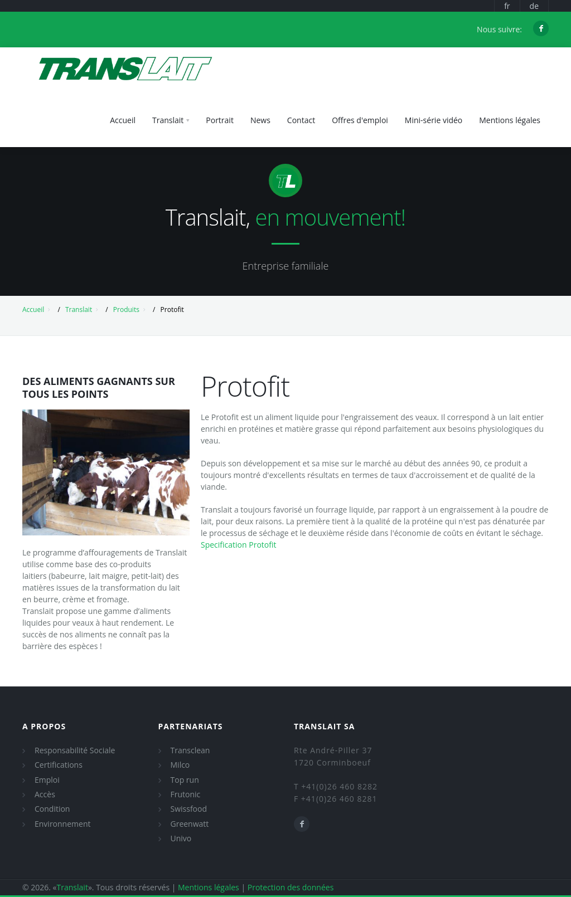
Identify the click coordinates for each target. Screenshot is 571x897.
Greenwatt (190, 823)
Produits (126, 309)
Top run (185, 779)
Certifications (59, 764)
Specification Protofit (238, 544)
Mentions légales (208, 887)
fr (507, 6)
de (534, 6)
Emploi (47, 779)
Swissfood (189, 808)
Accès (45, 794)
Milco (180, 764)
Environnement (62, 823)
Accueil (33, 309)
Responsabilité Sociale (75, 750)
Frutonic (186, 794)
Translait (78, 309)
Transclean (190, 750)
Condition (52, 808)
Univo (181, 838)
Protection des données (291, 887)
